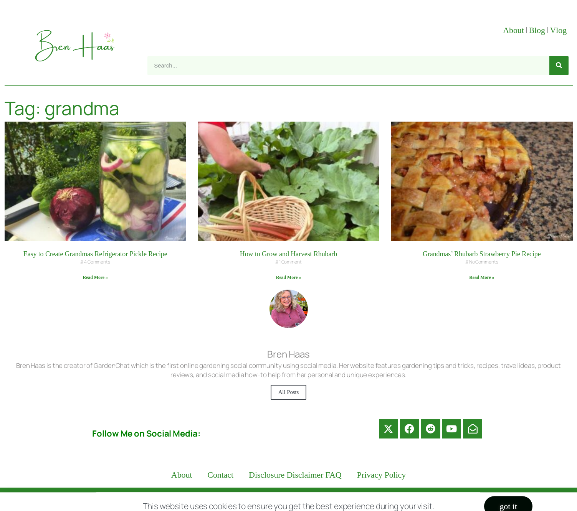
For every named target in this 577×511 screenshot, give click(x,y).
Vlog (559, 30)
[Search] (559, 65)
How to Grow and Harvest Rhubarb (288, 254)
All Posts (288, 392)
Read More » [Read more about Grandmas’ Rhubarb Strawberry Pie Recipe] (481, 277)
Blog (537, 30)
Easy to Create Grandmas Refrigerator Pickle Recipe (95, 254)
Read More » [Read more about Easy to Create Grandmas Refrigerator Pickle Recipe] (95, 277)
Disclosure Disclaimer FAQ (295, 475)
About (513, 30)
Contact (220, 475)
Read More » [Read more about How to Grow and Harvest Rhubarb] (288, 277)
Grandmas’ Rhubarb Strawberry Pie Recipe (482, 254)
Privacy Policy (381, 475)
